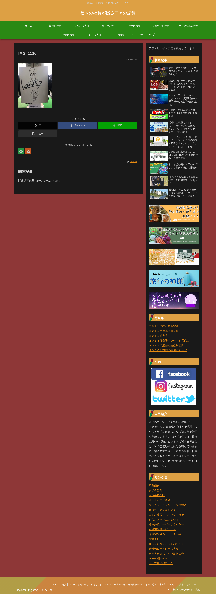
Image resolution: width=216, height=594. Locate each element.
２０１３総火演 (158, 335)
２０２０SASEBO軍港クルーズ (168, 350)
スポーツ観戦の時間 (78, 584)
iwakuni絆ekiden (158, 558)
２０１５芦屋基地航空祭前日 (166, 345)
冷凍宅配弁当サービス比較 (165, 534)
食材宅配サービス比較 (162, 529)
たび (64, 584)
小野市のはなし (166, 584)
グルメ (108, 584)
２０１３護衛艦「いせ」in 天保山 (169, 340)
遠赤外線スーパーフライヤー (166, 524)
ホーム (55, 584)
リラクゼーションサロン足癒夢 (168, 505)
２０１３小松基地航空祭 (163, 326)
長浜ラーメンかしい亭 (162, 509)
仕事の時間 (119, 584)
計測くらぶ (155, 539)
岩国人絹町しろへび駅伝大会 (166, 553)
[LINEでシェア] (117, 125)
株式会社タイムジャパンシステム (169, 543)
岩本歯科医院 (157, 495)
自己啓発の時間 (135, 584)
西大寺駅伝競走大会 (161, 563)
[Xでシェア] (37, 125)
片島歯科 (154, 485)
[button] (37, 133)
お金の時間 (151, 584)
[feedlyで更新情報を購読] (21, 151)
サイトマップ (193, 584)
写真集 (180, 584)
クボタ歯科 (155, 490)
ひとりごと (96, 584)
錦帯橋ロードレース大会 (163, 548)
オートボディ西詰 (159, 500)
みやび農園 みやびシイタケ (166, 514)
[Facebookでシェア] (77, 125)
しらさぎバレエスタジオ (163, 519)
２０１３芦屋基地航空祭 (163, 330)
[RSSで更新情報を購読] (28, 151)
